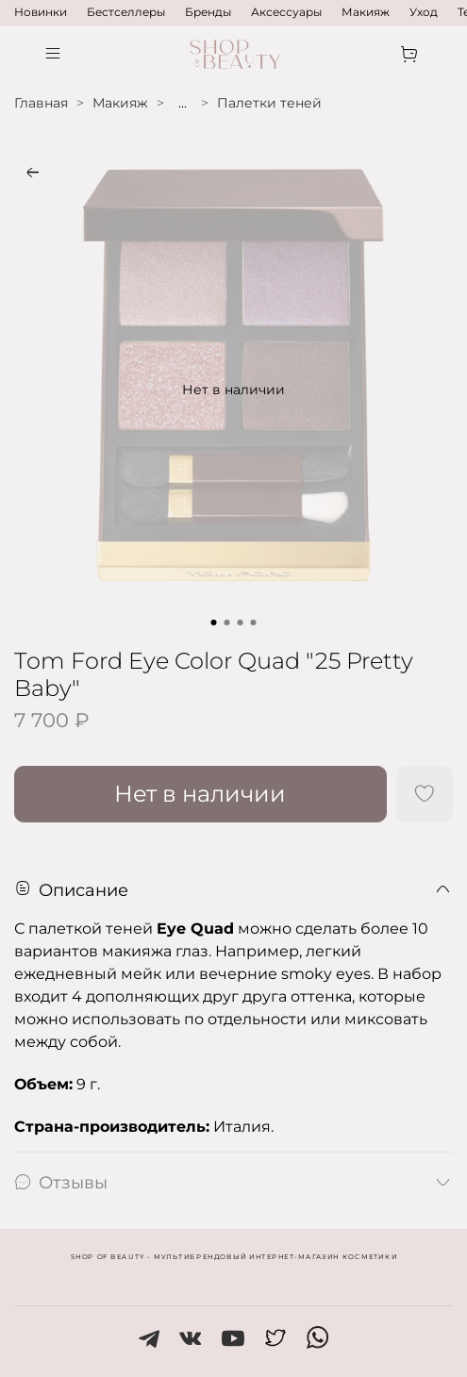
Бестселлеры (126, 12)
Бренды (208, 12)
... (182, 102)
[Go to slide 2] (227, 622)
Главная (41, 102)
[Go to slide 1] (214, 622)
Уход (423, 12)
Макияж (366, 12)
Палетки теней (269, 102)
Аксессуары (286, 12)
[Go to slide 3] (240, 622)
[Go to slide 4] (254, 622)
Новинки (40, 12)
